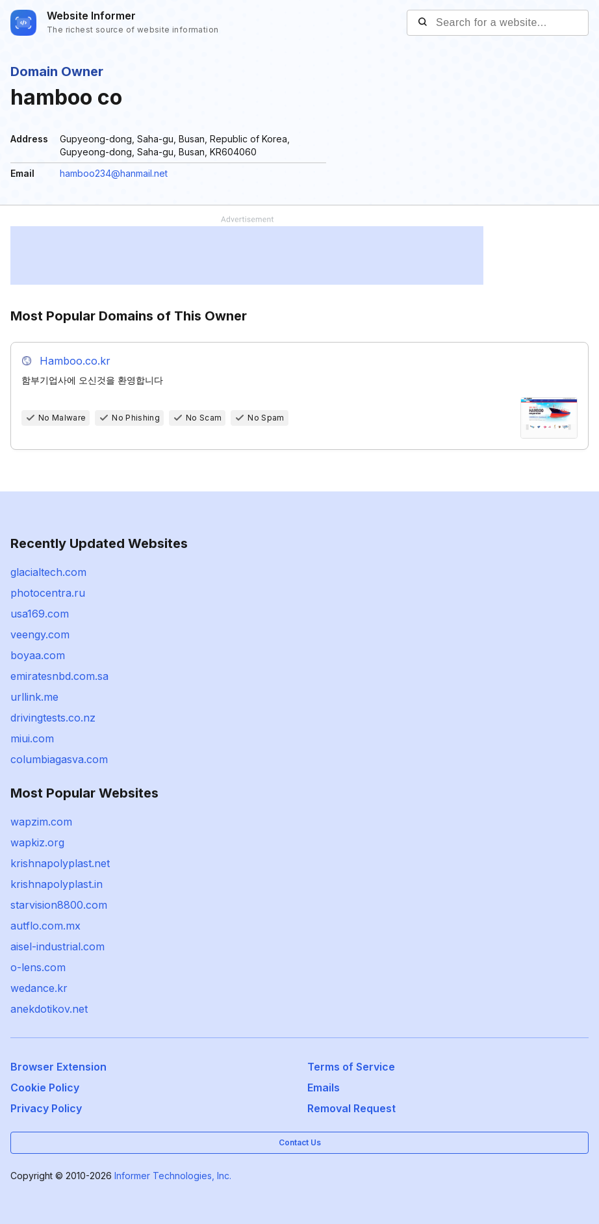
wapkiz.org (37, 842)
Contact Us (300, 1142)
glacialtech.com (48, 572)
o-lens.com (38, 967)
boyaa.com (37, 655)
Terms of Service (351, 1066)
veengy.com (40, 634)
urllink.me (34, 696)
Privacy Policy (46, 1108)
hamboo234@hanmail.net (114, 173)
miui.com (32, 738)
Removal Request (351, 1108)
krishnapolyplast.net (60, 863)
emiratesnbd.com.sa (59, 676)
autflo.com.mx (45, 925)
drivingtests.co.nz (53, 717)
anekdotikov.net (49, 1008)
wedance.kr (39, 988)
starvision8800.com (58, 904)
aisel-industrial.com (57, 946)
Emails (323, 1087)
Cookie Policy (44, 1087)
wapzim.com (41, 821)
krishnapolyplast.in (56, 884)
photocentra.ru (47, 592)
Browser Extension (58, 1066)
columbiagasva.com (59, 759)
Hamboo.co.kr (75, 360)
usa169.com (39, 613)
